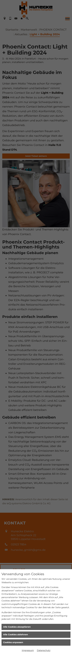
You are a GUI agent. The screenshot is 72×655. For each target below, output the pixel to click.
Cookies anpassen (13, 642)
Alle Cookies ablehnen (15, 634)
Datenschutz (43, 650)
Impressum (28, 650)
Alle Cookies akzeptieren (17, 626)
